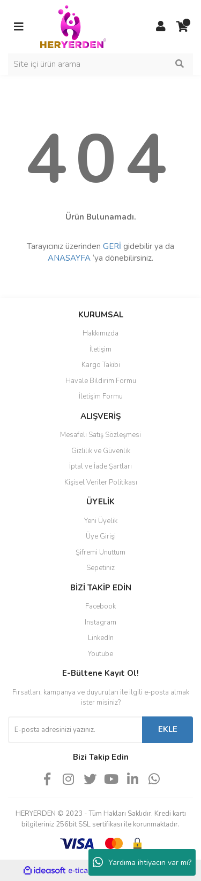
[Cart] (182, 26)
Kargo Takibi (100, 365)
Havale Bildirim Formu (100, 381)
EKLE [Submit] (167, 729)
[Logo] (73, 26)
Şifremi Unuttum (100, 552)
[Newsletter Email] (75, 729)
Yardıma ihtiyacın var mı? (142, 862)
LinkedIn (101, 638)
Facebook (100, 606)
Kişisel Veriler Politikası (100, 482)
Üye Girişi (101, 536)
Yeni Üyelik (100, 521)
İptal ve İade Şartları (100, 466)
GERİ (112, 246)
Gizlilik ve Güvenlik (100, 451)
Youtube (100, 654)
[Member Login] (161, 27)
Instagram (100, 622)
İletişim (100, 349)
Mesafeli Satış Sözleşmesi (100, 435)
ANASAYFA (69, 258)
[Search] (100, 64)
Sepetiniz (100, 568)
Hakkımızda (100, 333)
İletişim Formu (101, 396)
